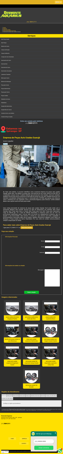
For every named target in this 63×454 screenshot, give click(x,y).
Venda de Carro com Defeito (7, 113)
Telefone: (49, 253)
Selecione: (4, 395)
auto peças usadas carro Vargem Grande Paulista (50, 340)
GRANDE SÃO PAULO (36, 395)
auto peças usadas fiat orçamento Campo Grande (31, 362)
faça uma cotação (27, 227)
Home (11, 438)
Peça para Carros (5, 85)
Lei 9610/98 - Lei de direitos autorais (44, 410)
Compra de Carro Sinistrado (7, 56)
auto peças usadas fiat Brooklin (31, 386)
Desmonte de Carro (5, 67)
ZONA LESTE (10, 395)
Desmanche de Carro (6, 60)
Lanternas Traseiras (6, 74)
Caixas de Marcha (5, 53)
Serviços (31, 36)
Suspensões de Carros (6, 109)
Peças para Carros (5, 92)
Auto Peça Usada (5, 39)
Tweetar (5, 144)
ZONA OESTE (22, 395)
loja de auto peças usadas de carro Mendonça (12, 340)
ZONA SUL (28, 395)
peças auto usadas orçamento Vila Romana (31, 340)
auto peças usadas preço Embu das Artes (31, 317)
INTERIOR (43, 395)
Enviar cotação (31, 292)
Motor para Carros (5, 78)
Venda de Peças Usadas (7, 116)
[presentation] (15, 259)
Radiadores (4, 102)
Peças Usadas (4, 95)
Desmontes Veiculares (6, 71)
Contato (23, 443)
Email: (50, 247)
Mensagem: (49, 278)
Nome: (50, 241)
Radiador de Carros (5, 99)
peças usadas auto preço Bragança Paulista (12, 317)
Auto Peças (4, 42)
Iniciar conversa (44, 448)
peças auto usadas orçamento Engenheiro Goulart (12, 363)
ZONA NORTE (16, 395)
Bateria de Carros (5, 46)
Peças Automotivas (5, 88)
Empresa (24, 438)
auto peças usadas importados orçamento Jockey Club (51, 363)
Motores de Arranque (6, 81)
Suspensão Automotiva (6, 106)
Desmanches (4, 64)
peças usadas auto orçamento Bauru (51, 317)
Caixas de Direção (5, 49)
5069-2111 (33, 22)
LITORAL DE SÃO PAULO (51, 395)
